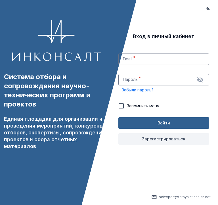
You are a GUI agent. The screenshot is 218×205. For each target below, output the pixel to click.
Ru (208, 8)
